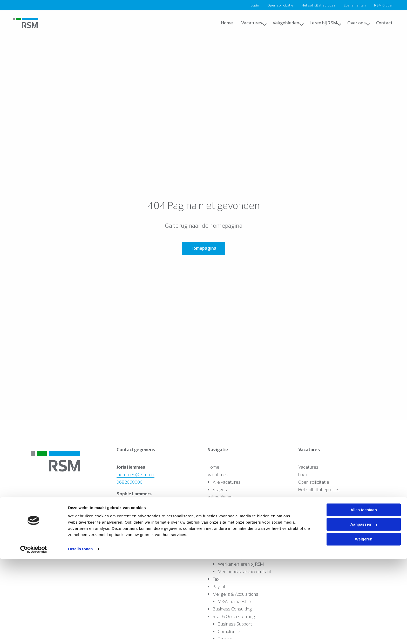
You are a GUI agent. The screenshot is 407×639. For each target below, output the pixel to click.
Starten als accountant (240, 527)
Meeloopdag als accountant (245, 571)
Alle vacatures (227, 482)
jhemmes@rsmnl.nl (135, 474)
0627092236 (129, 535)
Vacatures (254, 23)
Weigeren (363, 619)
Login (254, 5)
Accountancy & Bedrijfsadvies (242, 542)
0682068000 (130, 482)
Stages (220, 489)
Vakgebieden (288, 23)
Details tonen (80, 629)
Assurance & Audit (230, 504)
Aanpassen (363, 604)
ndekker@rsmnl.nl (134, 528)
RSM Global (383, 5)
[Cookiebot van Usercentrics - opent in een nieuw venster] (33, 629)
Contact (384, 23)
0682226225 (130, 508)
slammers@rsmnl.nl (136, 501)
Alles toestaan (363, 589)
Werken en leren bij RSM (241, 519)
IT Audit (220, 534)
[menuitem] (254, 5)
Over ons (358, 23)
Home (227, 23)
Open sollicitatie (280, 5)
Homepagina (203, 248)
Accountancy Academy (240, 512)
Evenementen (355, 5)
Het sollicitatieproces (318, 5)
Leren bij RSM (326, 23)
